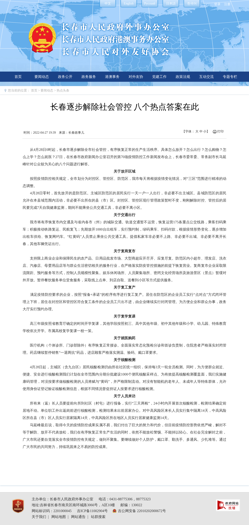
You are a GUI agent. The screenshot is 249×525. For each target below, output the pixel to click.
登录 (217, 4)
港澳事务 (112, 77)
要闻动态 (41, 77)
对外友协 (136, 77)
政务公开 (65, 77)
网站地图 (58, 517)
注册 (227, 4)
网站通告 (78, 517)
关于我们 (39, 517)
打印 (220, 131)
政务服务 (88, 77)
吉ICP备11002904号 (92, 511)
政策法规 (183, 77)
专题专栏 (230, 77)
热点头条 (63, 90)
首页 (18, 77)
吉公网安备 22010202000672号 (142, 511)
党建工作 (159, 77)
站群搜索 (98, 517)
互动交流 (206, 77)
